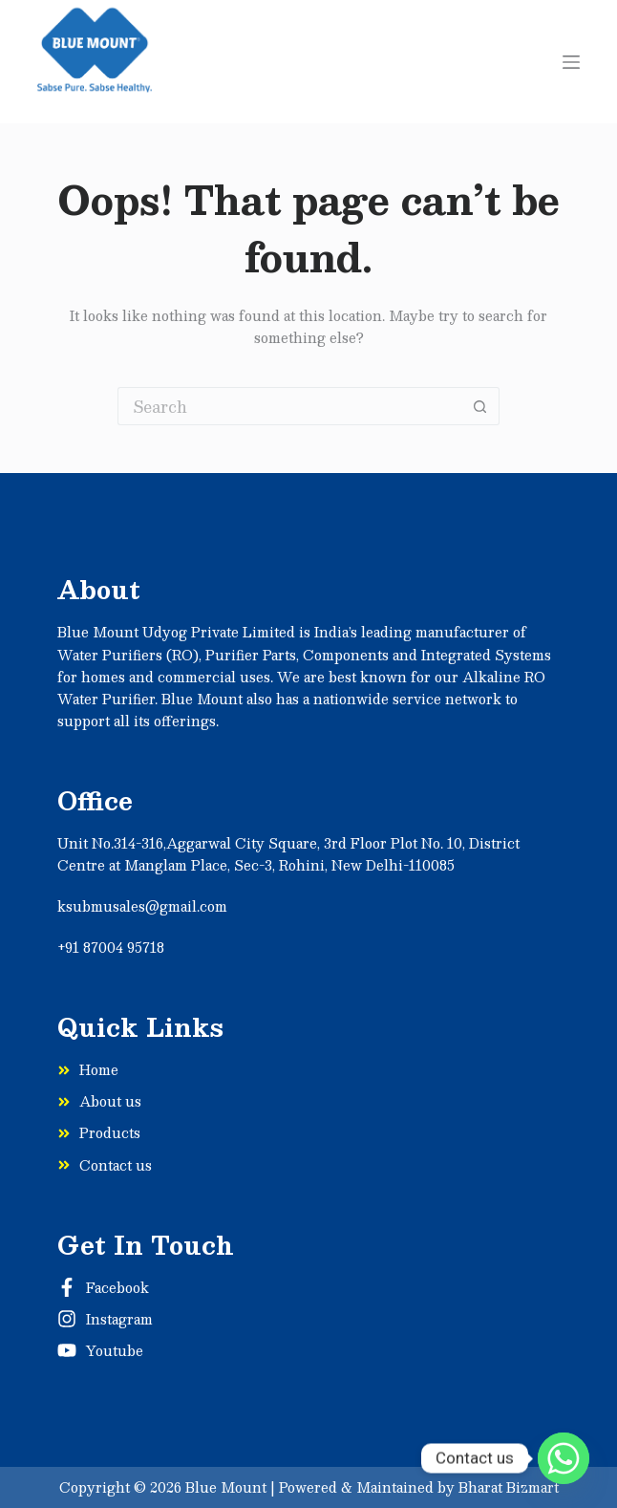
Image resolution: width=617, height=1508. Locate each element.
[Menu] (571, 62)
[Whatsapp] (563, 1458)
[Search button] (480, 406)
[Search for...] (289, 406)
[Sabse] (95, 61)
